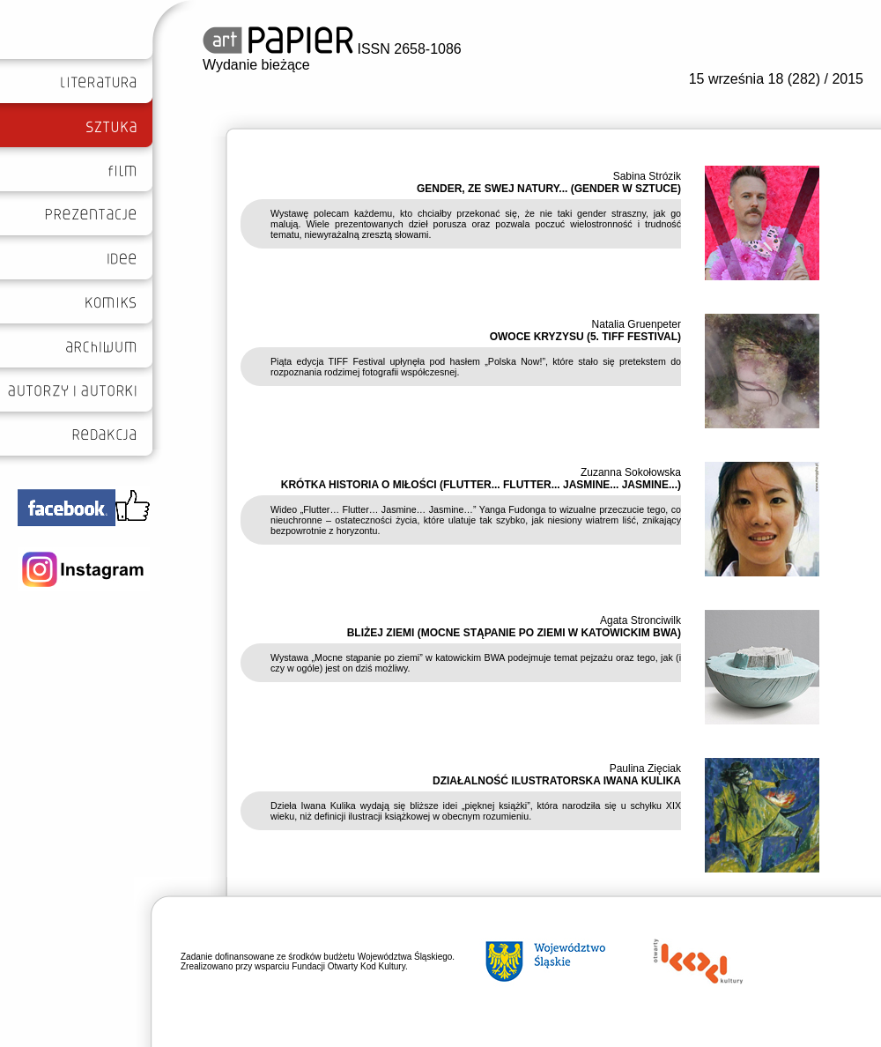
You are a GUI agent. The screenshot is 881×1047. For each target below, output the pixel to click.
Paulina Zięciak (645, 768)
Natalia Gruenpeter (636, 324)
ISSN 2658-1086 (332, 48)
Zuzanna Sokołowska (631, 472)
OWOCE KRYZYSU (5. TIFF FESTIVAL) (585, 336)
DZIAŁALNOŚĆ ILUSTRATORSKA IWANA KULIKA (557, 781)
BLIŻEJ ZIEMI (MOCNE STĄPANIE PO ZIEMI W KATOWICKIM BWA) (514, 633)
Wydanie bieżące (256, 64)
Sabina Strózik (647, 176)
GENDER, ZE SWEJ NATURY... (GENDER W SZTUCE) (549, 188)
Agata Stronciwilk (640, 620)
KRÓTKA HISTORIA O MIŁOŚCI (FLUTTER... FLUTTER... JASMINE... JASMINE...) (481, 485)
